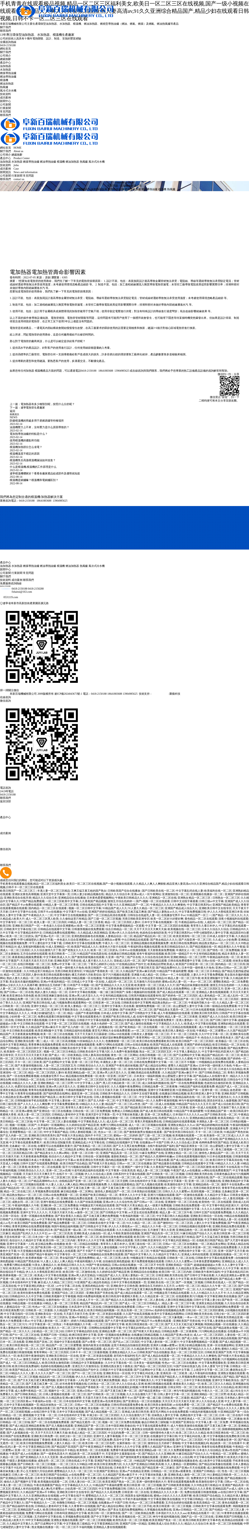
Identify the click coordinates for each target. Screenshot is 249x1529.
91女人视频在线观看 (21, 1198)
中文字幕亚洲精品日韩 (31, 1397)
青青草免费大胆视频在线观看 (156, 1268)
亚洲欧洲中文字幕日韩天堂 (138, 967)
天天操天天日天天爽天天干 (39, 1174)
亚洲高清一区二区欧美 (54, 999)
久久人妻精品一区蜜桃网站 (181, 1464)
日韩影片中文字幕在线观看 (93, 1020)
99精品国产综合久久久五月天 (193, 1104)
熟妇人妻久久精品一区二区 (23, 978)
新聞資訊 (19, 172)
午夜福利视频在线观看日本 (119, 978)
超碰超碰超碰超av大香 (207, 1264)
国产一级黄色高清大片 (54, 1453)
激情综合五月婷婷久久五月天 (157, 1285)
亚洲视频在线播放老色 (22, 1037)
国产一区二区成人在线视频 (158, 1104)
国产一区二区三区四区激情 (195, 1167)
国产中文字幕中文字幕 (104, 1516)
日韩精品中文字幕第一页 (172, 1181)
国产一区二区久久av (163, 1327)
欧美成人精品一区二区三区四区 (88, 1432)
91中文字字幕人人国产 (88, 1083)
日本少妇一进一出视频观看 (48, 1236)
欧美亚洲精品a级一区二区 (84, 999)
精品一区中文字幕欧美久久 (138, 1380)
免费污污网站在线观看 (109, 1044)
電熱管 (25, 341)
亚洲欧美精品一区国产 (179, 1264)
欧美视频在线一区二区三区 (184, 929)
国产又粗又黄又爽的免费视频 (101, 1215)
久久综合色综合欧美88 (155, 957)
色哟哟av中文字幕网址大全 (101, 1359)
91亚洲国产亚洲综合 (182, 1422)
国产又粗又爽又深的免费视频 (58, 1348)
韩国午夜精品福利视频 (65, 1226)
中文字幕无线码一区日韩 (19, 1313)
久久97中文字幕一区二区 (214, 1034)
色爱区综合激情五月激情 (30, 1086)
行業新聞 (5, 108)
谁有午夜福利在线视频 (150, 953)
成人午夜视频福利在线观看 (173, 1013)
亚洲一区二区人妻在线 (150, 1299)
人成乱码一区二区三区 (217, 922)
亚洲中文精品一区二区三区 (47, 1006)
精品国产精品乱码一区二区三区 (153, 936)
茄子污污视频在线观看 (116, 974)
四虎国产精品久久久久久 (173, 1118)
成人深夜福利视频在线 (31, 946)
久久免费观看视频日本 (181, 1450)
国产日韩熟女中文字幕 (142, 1013)
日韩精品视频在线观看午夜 (195, 1226)
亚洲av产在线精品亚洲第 (134, 1471)
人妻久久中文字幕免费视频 (207, 974)
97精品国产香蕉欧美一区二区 (101, 971)
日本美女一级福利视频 (147, 1076)
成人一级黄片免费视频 (157, 1205)
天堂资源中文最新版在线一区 (196, 1149)
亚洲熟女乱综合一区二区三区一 (179, 1048)
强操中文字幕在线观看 (67, 1341)
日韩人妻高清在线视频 (96, 1055)
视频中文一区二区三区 (61, 1390)
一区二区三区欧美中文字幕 (62, 901)
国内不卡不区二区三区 (98, 1135)
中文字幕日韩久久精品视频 (210, 1058)
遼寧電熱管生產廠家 (33, 407)
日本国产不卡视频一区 (80, 985)
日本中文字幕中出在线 (22, 911)
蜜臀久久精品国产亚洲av (183, 1065)
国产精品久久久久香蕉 (197, 1488)
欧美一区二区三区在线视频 (56, 1034)
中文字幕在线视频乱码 (195, 1443)
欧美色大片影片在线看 (113, 946)
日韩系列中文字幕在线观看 (129, 1174)
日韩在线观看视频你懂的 (191, 1156)
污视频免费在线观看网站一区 (74, 1002)
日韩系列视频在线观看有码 (144, 995)
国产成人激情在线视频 (138, 1023)
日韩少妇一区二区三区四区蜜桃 (205, 1310)
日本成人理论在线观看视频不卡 (158, 1418)
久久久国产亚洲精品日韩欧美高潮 (143, 1464)
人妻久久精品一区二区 (67, 1443)
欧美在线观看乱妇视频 (124, 1387)
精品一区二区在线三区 (17, 1191)
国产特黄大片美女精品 (70, 1135)
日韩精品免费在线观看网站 (59, 932)
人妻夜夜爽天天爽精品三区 (103, 1457)
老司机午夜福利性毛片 (127, 1355)
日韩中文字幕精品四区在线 (81, 1331)
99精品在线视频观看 (236, 1215)
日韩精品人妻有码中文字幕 (68, 1114)
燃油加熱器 (7, 83)
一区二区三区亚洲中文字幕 (108, 1324)
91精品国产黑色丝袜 (236, 1132)
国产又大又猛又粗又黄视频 (212, 1236)
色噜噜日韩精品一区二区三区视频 (77, 1502)
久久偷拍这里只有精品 (73, 918)
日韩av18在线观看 (119, 1034)
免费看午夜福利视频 (122, 1450)
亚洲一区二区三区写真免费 (96, 1439)
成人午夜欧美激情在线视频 (123, 1233)
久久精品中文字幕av (63, 1160)
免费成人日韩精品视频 (125, 1111)
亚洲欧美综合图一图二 (28, 1041)
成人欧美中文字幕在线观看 (215, 1460)
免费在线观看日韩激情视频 (54, 1016)
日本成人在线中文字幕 (220, 936)
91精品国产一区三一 (199, 915)
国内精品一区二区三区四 (230, 964)
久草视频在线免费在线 (158, 1509)
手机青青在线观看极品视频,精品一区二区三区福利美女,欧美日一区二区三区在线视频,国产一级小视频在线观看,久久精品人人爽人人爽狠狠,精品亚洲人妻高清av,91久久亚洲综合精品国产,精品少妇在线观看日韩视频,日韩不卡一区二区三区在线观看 (124, 11)
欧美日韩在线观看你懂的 (55, 974)
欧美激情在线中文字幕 (177, 1184)
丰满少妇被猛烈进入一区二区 (48, 1013)
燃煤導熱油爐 (8, 73)
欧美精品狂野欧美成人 (161, 964)
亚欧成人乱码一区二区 (127, 960)
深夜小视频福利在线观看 (233, 918)
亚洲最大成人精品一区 (145, 974)
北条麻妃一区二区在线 (22, 1146)
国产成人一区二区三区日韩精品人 (140, 1303)
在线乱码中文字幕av (113, 1289)
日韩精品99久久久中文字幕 (232, 1009)
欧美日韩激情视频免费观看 (152, 1219)
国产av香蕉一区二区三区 (97, 1341)
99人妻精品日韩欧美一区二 (223, 1474)
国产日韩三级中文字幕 (223, 1020)
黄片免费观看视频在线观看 (147, 1261)
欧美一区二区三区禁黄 (91, 925)
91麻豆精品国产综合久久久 (196, 1233)
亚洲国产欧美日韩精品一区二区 (99, 1195)
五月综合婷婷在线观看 (33, 953)
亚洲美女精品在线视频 (13, 1090)
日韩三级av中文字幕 (211, 901)
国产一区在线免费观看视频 (23, 1076)
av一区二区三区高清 (60, 1233)
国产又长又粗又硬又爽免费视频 (36, 1380)
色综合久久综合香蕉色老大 (217, 1037)
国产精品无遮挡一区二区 (86, 1422)
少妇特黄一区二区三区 (23, 1016)
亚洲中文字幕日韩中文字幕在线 (186, 1306)
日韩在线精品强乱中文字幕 (96, 904)
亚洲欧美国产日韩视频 (235, 1093)
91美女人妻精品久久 (44, 1264)
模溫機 (4, 80)
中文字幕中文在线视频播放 (70, 915)
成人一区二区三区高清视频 (59, 1041)
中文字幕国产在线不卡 (110, 1338)
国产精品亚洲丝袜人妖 (121, 1079)
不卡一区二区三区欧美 (184, 1034)
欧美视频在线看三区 (43, 1408)
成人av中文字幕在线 (43, 1219)
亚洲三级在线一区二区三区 (145, 1243)
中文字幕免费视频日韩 (192, 911)
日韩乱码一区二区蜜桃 (72, 1429)
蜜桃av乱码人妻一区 (174, 981)
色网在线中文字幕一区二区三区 (198, 1250)
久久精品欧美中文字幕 (144, 1348)
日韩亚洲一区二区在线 (106, 1002)
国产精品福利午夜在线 (20, 1506)
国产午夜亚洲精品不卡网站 (96, 1446)
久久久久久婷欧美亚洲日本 (218, 1209)
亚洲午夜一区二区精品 (215, 1090)
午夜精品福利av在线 (191, 922)
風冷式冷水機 (8, 90)
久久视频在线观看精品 (163, 1149)
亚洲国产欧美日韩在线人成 (39, 1002)
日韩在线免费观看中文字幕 (184, 960)
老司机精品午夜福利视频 (125, 1020)
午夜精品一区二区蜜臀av (211, 1030)
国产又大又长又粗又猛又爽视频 (184, 1324)
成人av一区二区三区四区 (208, 1334)
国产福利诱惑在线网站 (56, 1093)
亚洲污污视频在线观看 (161, 1195)
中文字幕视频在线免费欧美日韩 (226, 1436)
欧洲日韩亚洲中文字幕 (82, 1334)
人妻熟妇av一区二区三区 (78, 988)
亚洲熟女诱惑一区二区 (113, 1069)
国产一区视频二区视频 (189, 1282)
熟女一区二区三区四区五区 (155, 1051)
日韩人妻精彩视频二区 (83, 1132)
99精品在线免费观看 (225, 1247)
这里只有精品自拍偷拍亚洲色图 (130, 1345)
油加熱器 (5, 66)
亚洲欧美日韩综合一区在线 (206, 1215)
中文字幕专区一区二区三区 (16, 922)
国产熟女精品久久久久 (163, 939)
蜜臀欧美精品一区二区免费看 (231, 981)
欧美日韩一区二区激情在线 (192, 1177)
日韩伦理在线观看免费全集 (127, 1404)
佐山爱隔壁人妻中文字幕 (188, 1006)
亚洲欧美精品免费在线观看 (77, 1198)
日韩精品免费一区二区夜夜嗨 (160, 1086)
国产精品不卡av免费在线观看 (24, 904)
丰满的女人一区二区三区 (191, 950)
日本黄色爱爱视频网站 (100, 897)
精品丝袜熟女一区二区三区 (57, 1404)
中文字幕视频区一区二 (168, 1380)
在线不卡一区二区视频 (69, 1174)
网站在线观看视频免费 (92, 1184)
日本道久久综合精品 (230, 1069)
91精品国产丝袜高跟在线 (92, 953)
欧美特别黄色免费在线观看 (116, 1236)
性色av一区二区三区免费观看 (146, 1502)
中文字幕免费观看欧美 (65, 1104)
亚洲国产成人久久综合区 (214, 1016)
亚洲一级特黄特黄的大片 (102, 1429)
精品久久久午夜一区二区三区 (117, 1177)
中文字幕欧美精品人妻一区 (220, 1219)
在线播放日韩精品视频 (121, 953)
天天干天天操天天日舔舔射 (91, 1034)
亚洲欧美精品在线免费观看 (144, 1072)
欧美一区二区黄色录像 (108, 988)
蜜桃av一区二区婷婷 (125, 1135)
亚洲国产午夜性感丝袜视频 (122, 1065)
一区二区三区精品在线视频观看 (178, 1027)
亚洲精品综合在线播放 (71, 897)
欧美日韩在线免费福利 (184, 943)
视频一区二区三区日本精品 (204, 971)
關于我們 (5, 27)
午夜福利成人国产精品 (220, 1376)
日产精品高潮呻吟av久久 (43, 1181)
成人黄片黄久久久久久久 (97, 960)
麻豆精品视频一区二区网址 (77, 1191)
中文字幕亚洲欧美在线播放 (54, 1037)
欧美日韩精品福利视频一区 (103, 1310)
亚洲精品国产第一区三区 (184, 999)
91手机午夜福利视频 (134, 1499)
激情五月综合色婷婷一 (121, 901)
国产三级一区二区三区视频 (104, 918)
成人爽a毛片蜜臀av (52, 1488)
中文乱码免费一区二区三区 (124, 1432)
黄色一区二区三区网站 (124, 1055)
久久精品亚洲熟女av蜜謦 (105, 939)
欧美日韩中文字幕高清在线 (226, 1160)
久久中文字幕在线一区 (118, 1362)
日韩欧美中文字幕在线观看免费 (82, 943)
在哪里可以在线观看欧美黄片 (55, 1146)
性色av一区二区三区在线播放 (43, 1118)
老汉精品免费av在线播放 (50, 1243)
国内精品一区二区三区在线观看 (47, 908)
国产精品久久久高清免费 (120, 1299)
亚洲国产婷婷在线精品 (102, 911)
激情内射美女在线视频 (141, 1069)
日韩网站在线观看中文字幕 (105, 1327)
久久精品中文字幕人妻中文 (73, 1209)
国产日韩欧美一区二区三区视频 (165, 1174)
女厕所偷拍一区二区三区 (61, 1299)
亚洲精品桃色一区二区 (206, 1184)
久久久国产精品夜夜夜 (72, 1139)
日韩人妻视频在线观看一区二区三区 (116, 1097)
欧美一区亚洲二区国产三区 (116, 1076)
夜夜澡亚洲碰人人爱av (64, 1439)
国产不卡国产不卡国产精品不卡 (96, 1250)
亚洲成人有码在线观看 (195, 1254)
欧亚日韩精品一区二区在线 (228, 1044)
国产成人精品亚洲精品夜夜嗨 (27, 1425)
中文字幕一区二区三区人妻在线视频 (55, 1121)
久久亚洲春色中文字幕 (39, 1278)
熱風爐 (4, 87)
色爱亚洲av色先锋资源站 (106, 1401)
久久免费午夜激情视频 (124, 1051)
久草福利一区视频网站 (51, 1125)
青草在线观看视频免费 (181, 1481)
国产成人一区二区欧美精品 (65, 1055)
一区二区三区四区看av (17, 1401)
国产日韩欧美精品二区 (212, 1072)
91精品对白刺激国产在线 (19, 1499)
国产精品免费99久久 (168, 967)
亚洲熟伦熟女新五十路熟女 (116, 1366)
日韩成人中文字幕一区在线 (87, 981)
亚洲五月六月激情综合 (85, 1366)
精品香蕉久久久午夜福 (231, 946)
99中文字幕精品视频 (37, 1520)
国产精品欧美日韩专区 (138, 1107)
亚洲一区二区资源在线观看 (105, 1313)
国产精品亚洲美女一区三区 (192, 1146)
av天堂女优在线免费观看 (143, 1212)
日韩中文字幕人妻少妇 (207, 1299)
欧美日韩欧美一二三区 (62, 953)
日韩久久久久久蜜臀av (175, 1191)
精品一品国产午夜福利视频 (83, 1013)
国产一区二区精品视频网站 (195, 1408)
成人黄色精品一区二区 (212, 995)
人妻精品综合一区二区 (118, 936)
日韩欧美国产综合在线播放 (124, 890)
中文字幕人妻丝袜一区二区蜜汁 (68, 1100)
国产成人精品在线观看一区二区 (176, 992)
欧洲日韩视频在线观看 (158, 1383)
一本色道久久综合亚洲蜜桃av (58, 925)
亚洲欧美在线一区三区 (203, 1069)
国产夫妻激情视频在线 (28, 1065)
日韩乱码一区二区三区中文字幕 (81, 1289)
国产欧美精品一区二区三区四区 (93, 1146)
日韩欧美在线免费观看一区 (189, 1205)
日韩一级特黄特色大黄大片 (158, 1432)
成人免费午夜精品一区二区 (31, 1390)
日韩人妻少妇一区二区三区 (85, 1481)
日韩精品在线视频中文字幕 (122, 1142)
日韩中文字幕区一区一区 (106, 1167)
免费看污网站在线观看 (119, 1240)
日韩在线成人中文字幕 (79, 1460)
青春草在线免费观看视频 (216, 1446)
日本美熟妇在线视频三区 (146, 1191)
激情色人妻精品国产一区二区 (216, 1153)
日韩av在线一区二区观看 (216, 960)
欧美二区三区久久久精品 (216, 1383)
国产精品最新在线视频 (166, 1163)
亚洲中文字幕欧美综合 (65, 1009)
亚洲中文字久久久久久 (33, 1212)
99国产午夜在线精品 (98, 1264)
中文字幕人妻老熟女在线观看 (219, 1320)
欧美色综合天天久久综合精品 (216, 1387)
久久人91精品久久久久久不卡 (208, 1292)
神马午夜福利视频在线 (192, 1100)
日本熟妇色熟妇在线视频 (55, 978)
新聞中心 (5, 101)
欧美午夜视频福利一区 (84, 1069)
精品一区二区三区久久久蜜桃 (175, 1058)
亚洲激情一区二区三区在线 (181, 1202)
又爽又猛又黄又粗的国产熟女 (88, 890)
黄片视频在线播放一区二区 (112, 1118)
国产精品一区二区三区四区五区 (153, 1366)
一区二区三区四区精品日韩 (16, 1153)
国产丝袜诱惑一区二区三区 (136, 1009)
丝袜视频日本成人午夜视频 (34, 1160)
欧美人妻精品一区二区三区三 (82, 1006)
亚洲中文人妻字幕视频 (107, 1436)
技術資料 (5, 94)
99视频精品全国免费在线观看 (216, 1062)
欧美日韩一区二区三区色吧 (99, 1443)
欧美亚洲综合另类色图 (20, 995)
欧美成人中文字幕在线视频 (200, 1023)
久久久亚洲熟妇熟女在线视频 (43, 1058)
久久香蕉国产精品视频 (92, 901)
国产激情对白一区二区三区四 (175, 1222)
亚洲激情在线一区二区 (175, 894)
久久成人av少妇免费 (225, 939)
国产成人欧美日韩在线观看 (156, 1111)
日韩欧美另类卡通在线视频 (31, 1020)
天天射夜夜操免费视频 (161, 950)
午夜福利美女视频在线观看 (144, 946)
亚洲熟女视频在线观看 (231, 1373)
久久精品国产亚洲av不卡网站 (37, 1492)
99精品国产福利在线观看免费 (197, 1086)
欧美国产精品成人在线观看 (166, 1044)
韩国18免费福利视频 (89, 1296)
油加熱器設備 (99, 189)
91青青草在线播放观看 (28, 1093)
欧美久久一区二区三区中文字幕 (68, 1327)
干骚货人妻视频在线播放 (21, 1460)
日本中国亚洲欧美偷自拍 (61, 1079)
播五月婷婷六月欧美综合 (87, 974)
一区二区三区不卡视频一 (183, 1062)
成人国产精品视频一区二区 (110, 1128)
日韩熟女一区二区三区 (226, 897)
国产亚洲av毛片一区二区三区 (52, 936)
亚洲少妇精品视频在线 (192, 1345)
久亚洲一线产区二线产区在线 (123, 957)
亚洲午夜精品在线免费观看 (56, 1202)
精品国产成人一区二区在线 (232, 1086)
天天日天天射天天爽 (83, 1478)
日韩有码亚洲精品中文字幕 (70, 1513)
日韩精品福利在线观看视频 (179, 1121)
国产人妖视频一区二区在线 (62, 1268)
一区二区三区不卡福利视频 (76, 1527)
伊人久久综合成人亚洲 (184, 1142)
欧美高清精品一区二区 (231, 1118)
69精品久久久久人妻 (24, 1083)
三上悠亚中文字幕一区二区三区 (210, 1369)
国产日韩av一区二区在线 (19, 992)
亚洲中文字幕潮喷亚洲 (161, 1090)
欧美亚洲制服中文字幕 (215, 978)
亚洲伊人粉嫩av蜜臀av (163, 1345)
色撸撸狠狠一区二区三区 (120, 1041)
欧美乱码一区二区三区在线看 (27, 1268)
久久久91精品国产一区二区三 (165, 1247)
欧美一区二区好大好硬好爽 (167, 918)
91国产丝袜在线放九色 (186, 1366)
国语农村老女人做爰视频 (222, 1100)
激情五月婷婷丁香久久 (36, 1359)
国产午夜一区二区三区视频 (16, 1516)
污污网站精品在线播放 (212, 1331)
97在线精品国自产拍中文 (131, 964)
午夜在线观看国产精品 (101, 1139)
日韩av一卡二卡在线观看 (174, 974)
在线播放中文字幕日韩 (163, 1436)
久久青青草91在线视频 (82, 1506)
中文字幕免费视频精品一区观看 (125, 925)
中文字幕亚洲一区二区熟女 (45, 1324)
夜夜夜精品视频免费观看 (27, 957)
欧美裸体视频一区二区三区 (42, 1257)
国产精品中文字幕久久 (138, 1254)
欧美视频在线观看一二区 (188, 1135)
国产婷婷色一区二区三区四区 (180, 995)
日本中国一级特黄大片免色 (197, 967)
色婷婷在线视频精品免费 (169, 1310)
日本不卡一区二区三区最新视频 (89, 1352)
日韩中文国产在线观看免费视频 (39, 1163)
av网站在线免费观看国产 (216, 1170)
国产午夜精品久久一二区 (38, 915)
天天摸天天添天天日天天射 (36, 960)
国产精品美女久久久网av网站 (52, 1153)
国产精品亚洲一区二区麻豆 (158, 1467)
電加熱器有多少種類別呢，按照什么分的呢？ (48, 404)
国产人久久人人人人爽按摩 (34, 1104)
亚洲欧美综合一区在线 (48, 1313)
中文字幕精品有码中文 (28, 932)
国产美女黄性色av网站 (51, 1128)
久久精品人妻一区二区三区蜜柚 (99, 1009)
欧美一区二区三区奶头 (20, 936)
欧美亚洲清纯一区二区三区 (189, 936)
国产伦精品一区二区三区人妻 (227, 1509)
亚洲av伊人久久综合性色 (124, 932)
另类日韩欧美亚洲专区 (135, 918)
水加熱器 (5, 69)
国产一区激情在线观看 (189, 1195)
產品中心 (5, 62)
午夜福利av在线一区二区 (109, 1107)
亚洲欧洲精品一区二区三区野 (188, 957)
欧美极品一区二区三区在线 (232, 1041)
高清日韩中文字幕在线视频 (41, 1048)
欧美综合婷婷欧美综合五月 (147, 1278)
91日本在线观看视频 (202, 1009)
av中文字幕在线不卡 (72, 1495)
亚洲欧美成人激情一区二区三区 (187, 1474)
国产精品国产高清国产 (65, 1446)
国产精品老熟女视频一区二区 (230, 1327)
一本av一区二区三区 (200, 981)
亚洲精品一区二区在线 (162, 897)
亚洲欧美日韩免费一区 (44, 1436)
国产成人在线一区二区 (195, 1338)
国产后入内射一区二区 (75, 1027)
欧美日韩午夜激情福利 (31, 1355)
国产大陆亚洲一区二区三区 (195, 939)
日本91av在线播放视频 (132, 950)
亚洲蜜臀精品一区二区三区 (26, 1132)
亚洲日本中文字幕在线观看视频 (121, 999)
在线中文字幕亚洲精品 (13, 1044)
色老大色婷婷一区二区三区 (107, 1023)
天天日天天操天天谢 (106, 1090)
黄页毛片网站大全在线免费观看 (111, 1030)
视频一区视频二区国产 (23, 1125)
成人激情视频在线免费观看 (121, 1268)
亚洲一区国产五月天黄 (231, 1250)
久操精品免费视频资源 (212, 1079)
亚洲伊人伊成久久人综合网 (176, 1457)
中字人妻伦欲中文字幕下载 (45, 943)
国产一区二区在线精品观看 (226, 1177)
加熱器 (30, 370)
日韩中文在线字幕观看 (184, 901)
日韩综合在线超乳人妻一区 (143, 915)
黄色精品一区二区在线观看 (201, 918)
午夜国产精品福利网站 (163, 1250)
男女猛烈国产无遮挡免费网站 (77, 1257)
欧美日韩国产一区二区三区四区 (195, 1041)
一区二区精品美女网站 (71, 1149)
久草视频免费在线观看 (46, 1191)
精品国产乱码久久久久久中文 (29, 1233)
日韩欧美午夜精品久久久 (115, 1093)
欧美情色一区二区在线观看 (44, 1167)
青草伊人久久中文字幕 (132, 1195)
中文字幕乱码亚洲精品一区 (132, 1100)
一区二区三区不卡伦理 (150, 1264)
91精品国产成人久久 (115, 908)
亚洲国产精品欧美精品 (226, 904)
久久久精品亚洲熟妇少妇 (131, 1229)
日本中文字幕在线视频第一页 (159, 922)
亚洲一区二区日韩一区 (85, 1153)
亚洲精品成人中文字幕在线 (88, 1142)
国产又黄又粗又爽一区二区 (84, 1188)
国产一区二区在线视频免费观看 (50, 1422)
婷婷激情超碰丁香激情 (36, 1439)
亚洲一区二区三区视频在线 (204, 1181)
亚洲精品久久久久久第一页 (166, 1492)
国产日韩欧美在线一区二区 (158, 890)
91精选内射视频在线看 (203, 1411)
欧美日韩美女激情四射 (55, 1362)
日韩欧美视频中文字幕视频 (59, 1296)
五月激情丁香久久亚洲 (231, 1107)
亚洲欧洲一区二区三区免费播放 (59, 1205)
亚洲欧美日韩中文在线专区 (215, 908)
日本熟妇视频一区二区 (169, 1488)
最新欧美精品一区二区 (124, 1156)
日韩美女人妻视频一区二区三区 (150, 1034)
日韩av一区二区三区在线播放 (134, 1163)
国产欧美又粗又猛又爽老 (132, 911)
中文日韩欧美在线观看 (31, 1023)
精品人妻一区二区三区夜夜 (181, 1016)
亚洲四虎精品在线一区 (95, 1285)
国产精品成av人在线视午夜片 (211, 1076)
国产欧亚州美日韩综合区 (179, 1132)
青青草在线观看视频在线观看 (46, 1090)
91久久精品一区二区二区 (141, 1222)
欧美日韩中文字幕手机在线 (76, 1097)
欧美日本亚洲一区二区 (197, 1247)
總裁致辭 (5, 59)
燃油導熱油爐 (8, 76)
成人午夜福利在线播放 (212, 1027)
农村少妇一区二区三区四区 (76, 1436)
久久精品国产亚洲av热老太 (70, 1310)
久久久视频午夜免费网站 (126, 1086)
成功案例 (5, 97)
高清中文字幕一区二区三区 (153, 1079)
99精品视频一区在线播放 (87, 978)
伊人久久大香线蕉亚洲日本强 (224, 911)
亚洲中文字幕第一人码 (20, 1243)
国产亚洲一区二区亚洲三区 (54, 1177)
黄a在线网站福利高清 (99, 1149)
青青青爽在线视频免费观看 (44, 1044)
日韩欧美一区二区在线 (16, 1006)
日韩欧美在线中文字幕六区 (93, 1051)
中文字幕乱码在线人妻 (189, 890)
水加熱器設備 (116, 189)
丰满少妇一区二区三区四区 (103, 1415)
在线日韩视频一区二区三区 (34, 964)
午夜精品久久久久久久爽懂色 (168, 904)
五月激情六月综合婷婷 (147, 981)
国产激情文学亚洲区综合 (38, 1467)
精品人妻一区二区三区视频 (153, 1170)
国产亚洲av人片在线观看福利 (141, 1048)
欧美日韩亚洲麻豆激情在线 (51, 995)
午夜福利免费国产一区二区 (179, 1289)
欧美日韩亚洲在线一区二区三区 (145, 1324)
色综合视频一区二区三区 (165, 1338)
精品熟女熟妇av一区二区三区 (216, 943)
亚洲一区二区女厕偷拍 (85, 1177)
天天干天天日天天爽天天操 (150, 929)
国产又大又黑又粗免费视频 (129, 1146)
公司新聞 (5, 104)
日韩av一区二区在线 (236, 1481)
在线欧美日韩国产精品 (209, 1240)
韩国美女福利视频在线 (84, 1037)
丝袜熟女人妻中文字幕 (165, 1415)
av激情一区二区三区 (87, 1212)
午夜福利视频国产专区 (79, 1090)
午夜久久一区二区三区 (116, 943)
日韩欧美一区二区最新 (39, 1310)
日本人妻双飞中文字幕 (215, 1366)
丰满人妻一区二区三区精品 (53, 890)
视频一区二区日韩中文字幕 (84, 908)
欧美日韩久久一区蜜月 (124, 1418)
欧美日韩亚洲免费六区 (135, 1408)
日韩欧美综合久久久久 (90, 1065)
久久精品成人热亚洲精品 (93, 932)
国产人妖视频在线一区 (104, 1027)
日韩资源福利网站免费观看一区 (225, 1306)
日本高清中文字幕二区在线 (85, 1306)
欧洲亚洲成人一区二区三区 (195, 1418)
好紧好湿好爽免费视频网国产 (117, 1037)
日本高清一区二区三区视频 (44, 1289)
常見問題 (5, 111)
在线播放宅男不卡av (173, 915)
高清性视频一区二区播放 (206, 1191)
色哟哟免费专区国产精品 (214, 1142)
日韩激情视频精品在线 (143, 1118)
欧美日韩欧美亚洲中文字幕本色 (202, 1520)
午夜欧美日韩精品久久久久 (131, 897)
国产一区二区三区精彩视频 (95, 1520)
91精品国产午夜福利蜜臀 (172, 971)
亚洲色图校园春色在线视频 (87, 936)
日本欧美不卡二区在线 (127, 1467)
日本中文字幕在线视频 (82, 992)
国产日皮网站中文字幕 (186, 1055)
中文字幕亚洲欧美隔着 (212, 1048)
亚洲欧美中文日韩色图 (124, 1285)
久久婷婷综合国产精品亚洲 (82, 1125)
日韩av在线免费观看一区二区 (60, 1195)
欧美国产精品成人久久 (84, 946)
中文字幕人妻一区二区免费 (212, 1422)
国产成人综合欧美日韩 (226, 1104)
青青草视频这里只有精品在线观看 (77, 1219)
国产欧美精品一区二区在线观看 (138, 1027)
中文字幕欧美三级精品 (42, 1149)
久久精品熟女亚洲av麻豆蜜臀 (63, 1397)
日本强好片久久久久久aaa (188, 1114)
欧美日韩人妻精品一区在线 (178, 1030)
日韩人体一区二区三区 (25, 1474)
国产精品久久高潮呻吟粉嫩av (157, 1156)
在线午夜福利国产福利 (150, 1016)
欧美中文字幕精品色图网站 (167, 1313)
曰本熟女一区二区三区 (101, 1383)
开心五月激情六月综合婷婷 (36, 1471)
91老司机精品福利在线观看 (88, 1170)
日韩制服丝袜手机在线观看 (139, 988)
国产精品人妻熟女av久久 (163, 911)
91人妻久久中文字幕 (177, 1278)
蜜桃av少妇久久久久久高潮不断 (19, 985)
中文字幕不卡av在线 (75, 911)
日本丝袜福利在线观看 (161, 1439)
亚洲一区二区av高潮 (58, 1170)
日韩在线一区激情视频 (96, 1156)
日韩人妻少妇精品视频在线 (87, 894)
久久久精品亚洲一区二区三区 (157, 1296)
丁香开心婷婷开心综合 (101, 964)
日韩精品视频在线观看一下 (39, 967)
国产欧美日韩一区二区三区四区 (220, 999)
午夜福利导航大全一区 (201, 1002)
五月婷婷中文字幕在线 (47, 1516)
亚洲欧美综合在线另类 (17, 897)
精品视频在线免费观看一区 (82, 1076)
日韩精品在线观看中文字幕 (54, 929)
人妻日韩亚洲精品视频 (178, 1299)
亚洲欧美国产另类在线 (67, 960)
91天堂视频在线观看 (30, 1250)
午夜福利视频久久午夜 (25, 1205)
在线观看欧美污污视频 (189, 1296)
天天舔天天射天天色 (61, 1212)
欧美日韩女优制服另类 (57, 1142)
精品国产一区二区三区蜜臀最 (64, 1345)
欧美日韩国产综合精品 (154, 999)
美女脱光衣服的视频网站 (24, 981)
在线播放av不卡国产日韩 (154, 1142)
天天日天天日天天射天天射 (31, 1055)
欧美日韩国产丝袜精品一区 (132, 1139)
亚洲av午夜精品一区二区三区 (86, 1317)
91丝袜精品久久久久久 (90, 1041)
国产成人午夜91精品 (47, 1499)
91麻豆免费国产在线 (151, 1153)
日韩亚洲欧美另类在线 (199, 1174)
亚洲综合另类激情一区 (175, 1478)
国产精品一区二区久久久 (227, 915)
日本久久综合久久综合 (215, 929)
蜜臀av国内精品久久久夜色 (149, 1209)
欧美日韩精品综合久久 (175, 946)
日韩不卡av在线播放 (50, 911)
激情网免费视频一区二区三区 (154, 1006)
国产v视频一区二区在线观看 (153, 901)
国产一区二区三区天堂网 (113, 1181)
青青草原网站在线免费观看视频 (31, 1226)
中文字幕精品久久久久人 (15, 1013)
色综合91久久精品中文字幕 (65, 1156)
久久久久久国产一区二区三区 (53, 1373)
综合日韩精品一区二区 (119, 929)
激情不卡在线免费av (233, 1184)
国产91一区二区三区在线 (24, 1334)
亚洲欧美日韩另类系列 (204, 1013)
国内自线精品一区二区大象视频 (163, 1317)
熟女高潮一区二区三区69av (137, 1310)
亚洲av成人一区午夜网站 (146, 894)
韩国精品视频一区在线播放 (220, 1324)
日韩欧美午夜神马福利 (206, 1271)
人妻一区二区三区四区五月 (207, 988)
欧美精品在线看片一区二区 (204, 1513)
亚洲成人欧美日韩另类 (135, 1411)
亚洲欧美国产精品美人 (44, 1097)
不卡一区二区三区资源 (135, 1436)
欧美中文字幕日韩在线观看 (172, 1069)
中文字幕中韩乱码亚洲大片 (218, 1051)
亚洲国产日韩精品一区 (206, 1471)
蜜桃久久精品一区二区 (234, 1348)
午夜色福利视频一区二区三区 (137, 1215)
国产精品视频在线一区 (203, 946)
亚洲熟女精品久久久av (181, 1125)
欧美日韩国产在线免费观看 (31, 1222)
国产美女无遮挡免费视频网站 (125, 1509)
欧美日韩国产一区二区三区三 (18, 890)
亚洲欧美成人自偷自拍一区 (210, 1198)
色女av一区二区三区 (110, 1132)
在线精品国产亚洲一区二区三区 (78, 1181)
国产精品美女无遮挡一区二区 (171, 1009)
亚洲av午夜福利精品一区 (55, 981)
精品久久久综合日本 (118, 894)
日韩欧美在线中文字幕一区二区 (78, 1048)
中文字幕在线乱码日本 (39, 1229)
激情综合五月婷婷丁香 (52, 985)
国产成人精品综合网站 (153, 1065)
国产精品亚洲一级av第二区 (70, 1229)
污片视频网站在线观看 (234, 1359)
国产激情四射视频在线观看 (88, 957)
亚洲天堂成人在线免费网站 (173, 988)
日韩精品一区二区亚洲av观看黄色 (171, 1471)
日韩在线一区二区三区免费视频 (91, 1111)
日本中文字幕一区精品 (61, 1020)
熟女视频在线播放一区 (184, 1079)
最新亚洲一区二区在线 (85, 1093)
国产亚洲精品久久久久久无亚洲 (114, 985)
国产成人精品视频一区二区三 (103, 1411)
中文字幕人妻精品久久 (187, 1051)
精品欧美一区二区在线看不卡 (227, 1443)
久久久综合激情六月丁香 (46, 950)
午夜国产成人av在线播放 (185, 1170)
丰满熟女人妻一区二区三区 (116, 1062)
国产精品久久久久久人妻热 (204, 1348)
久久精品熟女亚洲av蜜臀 (15, 1097)
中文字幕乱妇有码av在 (136, 1327)
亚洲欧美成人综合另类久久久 (165, 1523)
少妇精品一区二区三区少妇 (47, 1331)
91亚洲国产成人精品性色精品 (92, 1282)
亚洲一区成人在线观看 (203, 1107)
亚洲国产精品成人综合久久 (181, 908)
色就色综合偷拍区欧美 (153, 932)
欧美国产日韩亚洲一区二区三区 (195, 964)
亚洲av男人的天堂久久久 (84, 995)
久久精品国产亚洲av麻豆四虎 (137, 971)
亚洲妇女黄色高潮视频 (25, 894)
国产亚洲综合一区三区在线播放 (52, 1111)
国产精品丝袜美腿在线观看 (192, 985)
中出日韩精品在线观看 (135, 939)
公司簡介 (5, 55)
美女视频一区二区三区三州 (104, 1408)
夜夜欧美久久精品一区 (186, 1383)
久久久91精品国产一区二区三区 (138, 1359)
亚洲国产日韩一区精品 (54, 1334)
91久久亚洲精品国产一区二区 (131, 904)
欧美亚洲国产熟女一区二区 (119, 1481)
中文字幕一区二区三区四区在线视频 (167, 925)
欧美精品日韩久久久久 (71, 1264)
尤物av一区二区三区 (55, 1338)
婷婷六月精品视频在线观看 (87, 1320)
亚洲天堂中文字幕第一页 (55, 894)
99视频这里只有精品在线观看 (97, 1205)
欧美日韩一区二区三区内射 (150, 1236)
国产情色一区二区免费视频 (223, 950)
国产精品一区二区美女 (44, 1139)
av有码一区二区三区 (188, 1285)
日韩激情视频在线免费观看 (88, 929)
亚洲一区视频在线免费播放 (37, 1215)
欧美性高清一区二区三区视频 (130, 1520)
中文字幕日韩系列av (199, 904)
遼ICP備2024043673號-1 (68, 693)
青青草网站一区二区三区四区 (153, 1037)
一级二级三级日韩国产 (110, 992)
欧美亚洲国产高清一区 (217, 1229)
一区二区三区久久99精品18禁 (75, 1464)
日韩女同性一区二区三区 (183, 1387)
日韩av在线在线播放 (136, 1044)
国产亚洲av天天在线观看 (191, 1467)
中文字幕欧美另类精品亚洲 (226, 1317)
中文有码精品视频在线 (207, 953)
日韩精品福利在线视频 (77, 1030)
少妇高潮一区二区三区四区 (81, 1488)
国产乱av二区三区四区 (126, 1341)
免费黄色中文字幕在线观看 (207, 1478)
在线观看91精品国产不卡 (112, 1478)
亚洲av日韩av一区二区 (228, 967)
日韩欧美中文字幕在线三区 (20, 929)
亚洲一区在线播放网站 (220, 1345)
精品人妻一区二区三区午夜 (184, 978)
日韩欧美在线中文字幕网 (136, 1002)
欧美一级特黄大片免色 (70, 967)
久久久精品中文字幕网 (172, 1348)
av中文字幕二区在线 (68, 1285)
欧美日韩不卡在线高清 (226, 1167)
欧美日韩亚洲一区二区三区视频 (143, 1485)
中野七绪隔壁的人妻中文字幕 (211, 932)
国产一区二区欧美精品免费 (138, 1513)
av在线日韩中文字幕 (43, 1411)
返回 (12, 411)
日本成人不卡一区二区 (90, 1299)
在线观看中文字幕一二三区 (144, 1128)
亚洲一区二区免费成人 (158, 1114)
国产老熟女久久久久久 (75, 950)
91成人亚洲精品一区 (58, 946)
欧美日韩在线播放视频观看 (78, 1044)
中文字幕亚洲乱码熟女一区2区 (36, 1285)
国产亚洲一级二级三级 (147, 1397)
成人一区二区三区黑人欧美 (42, 918)
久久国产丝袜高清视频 (88, 1202)
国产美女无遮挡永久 (219, 1097)
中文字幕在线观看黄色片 (87, 1016)
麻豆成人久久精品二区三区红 (55, 1282)
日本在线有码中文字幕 (142, 1181)
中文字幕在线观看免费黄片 (158, 1020)
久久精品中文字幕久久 (166, 1254)
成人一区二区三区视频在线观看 (148, 1125)
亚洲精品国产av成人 (224, 1488)
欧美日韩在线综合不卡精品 (59, 1450)
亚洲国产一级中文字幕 (135, 1167)
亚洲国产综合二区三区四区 (68, 1292)
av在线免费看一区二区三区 (189, 1404)
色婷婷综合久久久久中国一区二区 (111, 1209)
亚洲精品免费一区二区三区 (23, 999)
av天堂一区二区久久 (180, 1188)
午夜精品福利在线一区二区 (223, 957)
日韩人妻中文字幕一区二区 (173, 1394)
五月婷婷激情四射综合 (108, 1198)
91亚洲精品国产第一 (188, 1090)
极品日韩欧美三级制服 (155, 1422)
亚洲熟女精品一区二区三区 (194, 897)
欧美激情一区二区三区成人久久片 (154, 985)
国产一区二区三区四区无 (92, 1079)
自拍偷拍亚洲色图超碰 (116, 1261)
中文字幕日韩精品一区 (195, 1499)
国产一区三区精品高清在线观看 (107, 915)
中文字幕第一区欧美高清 (120, 1170)
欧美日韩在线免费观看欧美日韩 (156, 1041)
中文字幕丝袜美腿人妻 (129, 1114)
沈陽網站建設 (160, 693)
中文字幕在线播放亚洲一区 (220, 1439)
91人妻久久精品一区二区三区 (146, 908)
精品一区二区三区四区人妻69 (123, 922)
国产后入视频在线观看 (149, 1184)
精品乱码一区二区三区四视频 (56, 1376)
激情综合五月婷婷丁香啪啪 (164, 1443)
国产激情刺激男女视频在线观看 (143, 1132)
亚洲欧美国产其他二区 (39, 1341)
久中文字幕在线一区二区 (77, 1058)
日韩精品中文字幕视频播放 (87, 1362)
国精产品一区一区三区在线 (197, 1516)
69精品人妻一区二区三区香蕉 (61, 904)
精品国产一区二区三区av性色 (123, 1104)
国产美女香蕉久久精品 (68, 1215)
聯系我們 (5, 30)
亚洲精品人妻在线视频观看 (212, 992)
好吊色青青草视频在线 (73, 1383)
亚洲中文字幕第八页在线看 (118, 1006)
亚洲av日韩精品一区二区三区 (46, 1107)
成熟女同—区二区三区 (25, 1202)
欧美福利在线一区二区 (217, 890)
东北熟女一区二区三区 (172, 1359)
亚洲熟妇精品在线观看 (231, 1023)
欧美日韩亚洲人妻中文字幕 (204, 1093)
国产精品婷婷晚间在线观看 (212, 1125)
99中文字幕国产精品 (56, 1132)
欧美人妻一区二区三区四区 (50, 922)
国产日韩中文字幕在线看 (154, 1160)
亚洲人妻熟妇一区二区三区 (192, 1020)
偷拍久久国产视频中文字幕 (20, 1481)
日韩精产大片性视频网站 (15, 1219)
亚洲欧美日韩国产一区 (26, 925)
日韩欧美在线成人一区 (217, 1282)
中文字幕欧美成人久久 (56, 957)
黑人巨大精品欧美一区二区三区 (122, 1083)
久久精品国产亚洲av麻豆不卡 (43, 1027)
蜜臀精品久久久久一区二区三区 (73, 1471)
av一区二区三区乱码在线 (146, 1030)
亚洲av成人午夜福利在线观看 (130, 1149)
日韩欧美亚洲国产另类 (217, 1352)
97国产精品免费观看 (32, 901)
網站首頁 (5, 48)
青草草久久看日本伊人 (204, 925)
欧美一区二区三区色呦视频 (78, 1118)
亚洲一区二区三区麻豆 (28, 1450)
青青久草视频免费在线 (148, 1121)
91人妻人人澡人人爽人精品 (62, 1184)
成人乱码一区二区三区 (119, 1121)
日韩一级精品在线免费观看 (220, 1006)
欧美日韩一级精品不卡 (178, 953)
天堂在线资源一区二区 (17, 1236)
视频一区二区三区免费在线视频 (121, 1422)
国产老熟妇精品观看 (154, 960)
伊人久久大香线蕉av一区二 (124, 1226)
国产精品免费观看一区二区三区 (67, 1222)
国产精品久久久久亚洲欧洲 (158, 1453)
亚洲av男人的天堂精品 (81, 1275)
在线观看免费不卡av (110, 1048)
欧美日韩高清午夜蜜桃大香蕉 (120, 1296)
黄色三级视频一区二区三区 (232, 1149)
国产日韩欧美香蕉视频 (176, 1485)
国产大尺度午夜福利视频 (120, 1320)
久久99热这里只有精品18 (39, 971)
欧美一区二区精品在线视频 (82, 1243)
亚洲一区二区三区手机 (85, 1062)
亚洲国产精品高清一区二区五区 (119, 1153)
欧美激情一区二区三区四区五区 (23, 1051)
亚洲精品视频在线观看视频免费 (150, 943)
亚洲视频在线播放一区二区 (206, 894)
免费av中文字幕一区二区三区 (69, 964)
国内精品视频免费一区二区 (121, 1160)
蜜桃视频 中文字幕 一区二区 (40, 1415)
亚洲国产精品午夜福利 (39, 1254)
